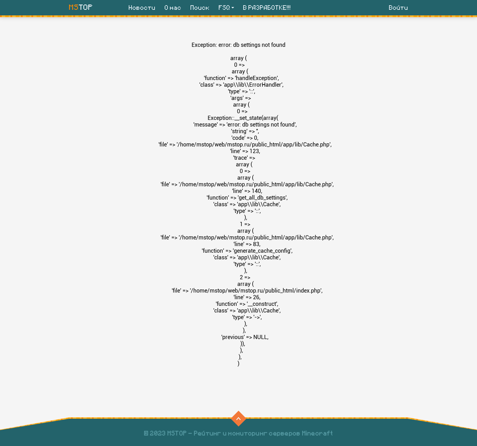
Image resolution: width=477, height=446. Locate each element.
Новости (142, 8)
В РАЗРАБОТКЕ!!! (267, 8)
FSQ (224, 8)
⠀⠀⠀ (237, 418)
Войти (398, 8)
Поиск (200, 8)
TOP (81, 7)
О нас (173, 8)
